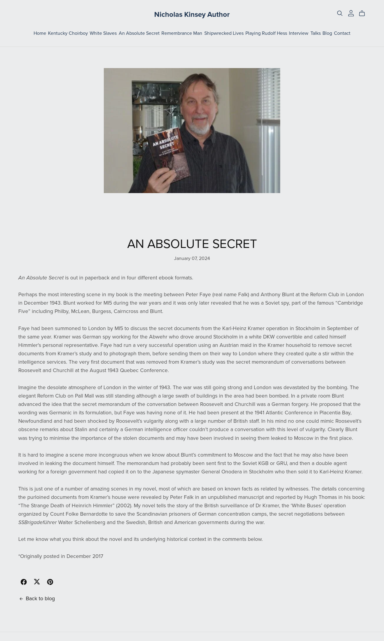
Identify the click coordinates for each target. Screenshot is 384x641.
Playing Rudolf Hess (266, 33)
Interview (298, 33)
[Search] (340, 13)
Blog (327, 33)
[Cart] (364, 13)
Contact (342, 33)
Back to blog (36, 598)
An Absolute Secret (139, 33)
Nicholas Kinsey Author (192, 14)
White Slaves (103, 33)
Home (40, 33)
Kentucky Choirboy (68, 33)
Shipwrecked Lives (224, 33)
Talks (315, 33)
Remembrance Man (181, 33)
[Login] (351, 13)
